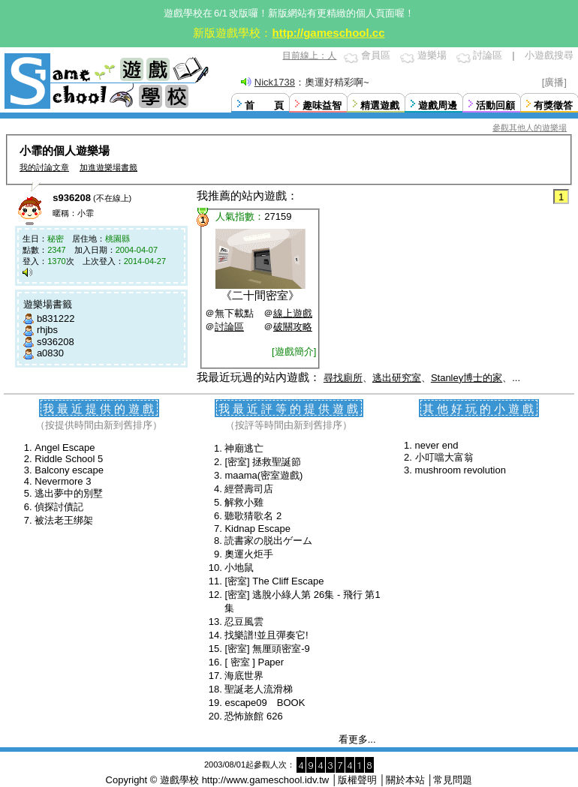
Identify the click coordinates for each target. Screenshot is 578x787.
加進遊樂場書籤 (108, 167)
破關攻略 (292, 326)
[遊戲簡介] (294, 351)
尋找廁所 (343, 377)
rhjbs (47, 329)
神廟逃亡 (243, 448)
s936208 (55, 341)
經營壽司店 (248, 488)
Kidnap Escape (257, 528)
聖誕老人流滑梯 (258, 689)
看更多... (357, 739)
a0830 (50, 353)
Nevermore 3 (63, 481)
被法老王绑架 (64, 520)
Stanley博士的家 (466, 377)
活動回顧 (495, 105)
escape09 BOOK (264, 702)
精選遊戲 (379, 105)
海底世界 (243, 675)
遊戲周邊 (437, 105)
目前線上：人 (309, 55)
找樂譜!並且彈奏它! (266, 635)
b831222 (56, 318)
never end (437, 445)
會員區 (375, 55)
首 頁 (264, 105)
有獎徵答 (553, 105)
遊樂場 (432, 55)
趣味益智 (322, 105)
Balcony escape (69, 470)
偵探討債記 (59, 506)
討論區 (487, 55)
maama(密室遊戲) (263, 475)
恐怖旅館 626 (253, 716)
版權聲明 (357, 779)
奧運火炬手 (248, 554)
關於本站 (405, 779)
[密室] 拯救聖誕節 (262, 461)
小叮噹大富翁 (444, 457)
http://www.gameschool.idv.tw (266, 779)
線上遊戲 (292, 313)
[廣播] (554, 82)
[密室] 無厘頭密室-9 (266, 648)
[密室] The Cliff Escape (274, 581)
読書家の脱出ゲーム (268, 540)
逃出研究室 (396, 377)
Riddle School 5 (69, 458)
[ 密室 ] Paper (254, 662)
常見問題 (452, 779)
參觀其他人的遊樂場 (529, 127)
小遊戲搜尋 (549, 55)
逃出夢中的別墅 (69, 493)
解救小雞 (243, 502)
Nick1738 (274, 82)
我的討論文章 (44, 167)
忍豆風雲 (243, 621)
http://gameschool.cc (328, 32)
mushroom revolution (460, 470)
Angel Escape (65, 447)
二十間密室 (260, 295)
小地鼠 (239, 567)
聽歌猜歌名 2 (252, 515)
